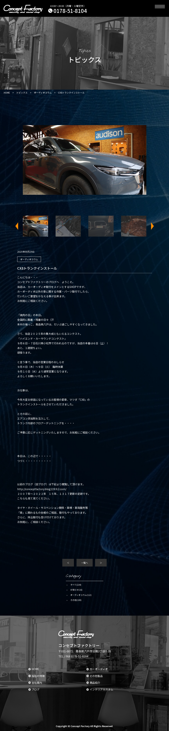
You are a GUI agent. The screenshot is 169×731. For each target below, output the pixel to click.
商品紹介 (93, 683)
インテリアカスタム (99, 689)
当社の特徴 (36, 676)
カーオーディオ (97, 669)
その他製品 (94, 676)
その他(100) (75, 599)
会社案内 (35, 683)
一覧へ (84, 562)
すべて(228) (75, 584)
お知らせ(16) (76, 589)
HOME (33, 669)
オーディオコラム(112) (81, 594)
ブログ (33, 689)
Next (150, 226)
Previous (19, 226)
